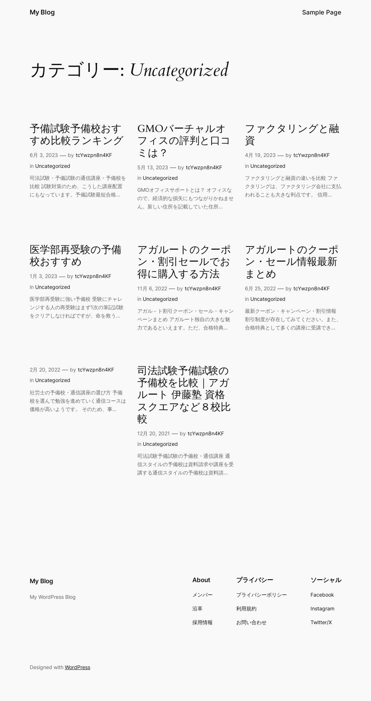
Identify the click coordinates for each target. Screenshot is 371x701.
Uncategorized (52, 166)
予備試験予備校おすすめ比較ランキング (77, 135)
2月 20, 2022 (45, 369)
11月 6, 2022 (152, 288)
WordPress (77, 667)
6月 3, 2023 (44, 155)
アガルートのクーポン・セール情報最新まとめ (292, 262)
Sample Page (321, 12)
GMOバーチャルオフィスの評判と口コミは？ (184, 141)
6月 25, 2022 (260, 288)
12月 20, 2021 (153, 433)
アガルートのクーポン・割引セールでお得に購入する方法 (184, 262)
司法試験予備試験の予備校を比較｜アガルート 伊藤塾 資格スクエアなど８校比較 (184, 395)
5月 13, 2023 (152, 167)
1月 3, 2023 (43, 276)
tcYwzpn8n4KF (94, 155)
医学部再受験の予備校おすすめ (75, 256)
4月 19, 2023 (260, 155)
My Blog (42, 12)
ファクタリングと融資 (292, 135)
